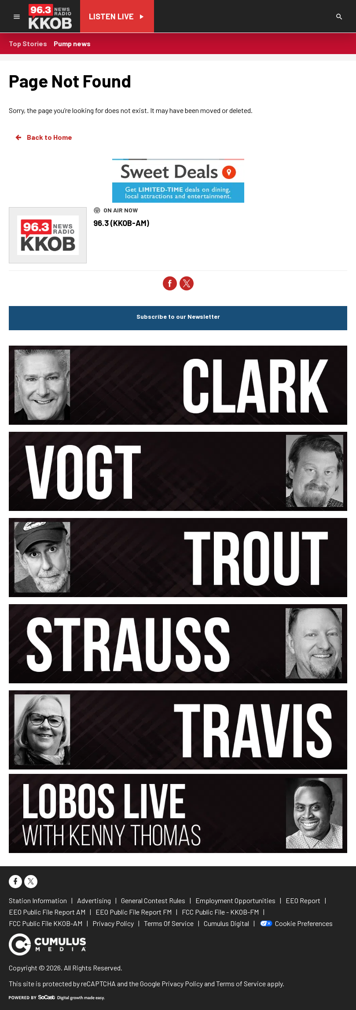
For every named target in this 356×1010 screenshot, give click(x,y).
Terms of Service (241, 983)
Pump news (72, 43)
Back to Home (43, 137)
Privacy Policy (182, 983)
